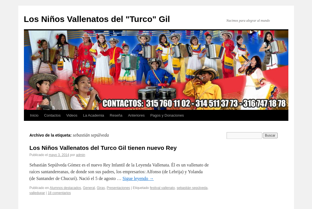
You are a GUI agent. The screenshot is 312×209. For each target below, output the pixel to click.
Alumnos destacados (65, 188)
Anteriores (136, 115)
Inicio (34, 115)
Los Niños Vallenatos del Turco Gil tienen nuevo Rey (103, 147)
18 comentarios (59, 193)
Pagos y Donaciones (167, 115)
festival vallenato (162, 188)
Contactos (52, 115)
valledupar (37, 193)
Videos (71, 115)
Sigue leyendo (138, 178)
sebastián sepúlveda (192, 188)
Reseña (116, 115)
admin (80, 155)
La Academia (93, 115)
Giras (101, 188)
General (89, 188)
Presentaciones (118, 188)
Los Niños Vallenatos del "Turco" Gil (97, 19)
